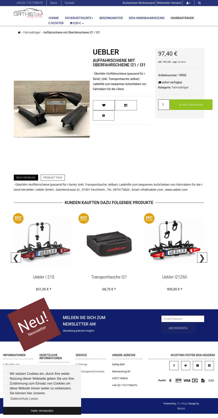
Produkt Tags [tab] (52, 177)
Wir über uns (12, 364)
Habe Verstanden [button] (42, 410)
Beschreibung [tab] (25, 177)
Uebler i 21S (43, 277)
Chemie (53, 18)
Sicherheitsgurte (79, 18)
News (53, 2)
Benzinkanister (111, 18)
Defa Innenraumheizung (146, 18)
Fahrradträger (182, 18)
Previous (16, 258)
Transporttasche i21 (109, 277)
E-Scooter (56, 23)
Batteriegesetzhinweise (91, 371)
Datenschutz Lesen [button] (24, 398)
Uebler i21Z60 (174, 277)
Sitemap (82, 364)
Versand (182, 62)
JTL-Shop (182, 403)
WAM (182, 408)
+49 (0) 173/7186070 (29, 2)
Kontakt (70, 2)
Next (202, 258)
